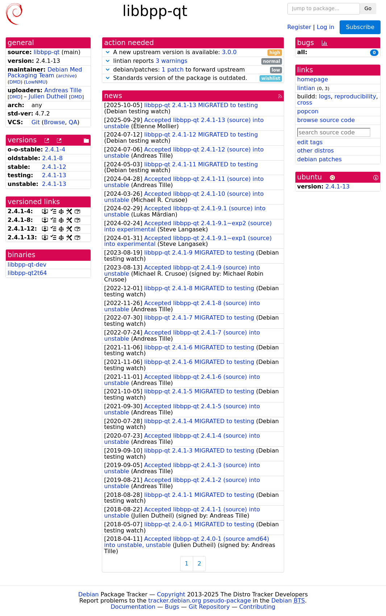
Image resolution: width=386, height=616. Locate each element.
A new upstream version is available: (193, 52)
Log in (325, 26)
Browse (54, 122)
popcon (308, 111)
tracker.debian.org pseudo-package (199, 600)
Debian (88, 594)
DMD (15, 82)
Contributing (257, 606)
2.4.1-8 (52, 158)
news (113, 96)
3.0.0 (229, 52)
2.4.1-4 (55, 149)
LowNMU (36, 82)
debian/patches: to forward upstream (193, 70)
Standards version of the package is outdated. (193, 78)
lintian (306, 88)
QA (73, 122)
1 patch (172, 69)
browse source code (326, 120)
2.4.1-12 (54, 166)
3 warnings (171, 60)
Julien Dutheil (48, 96)
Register (299, 26)
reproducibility (355, 96)
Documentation (133, 606)
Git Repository (209, 606)
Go (368, 8)
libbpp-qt (47, 52)
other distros (315, 150)
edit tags (310, 142)
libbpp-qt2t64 (27, 273)
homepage (312, 79)
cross (304, 102)
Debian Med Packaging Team (45, 72)
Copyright (171, 594)
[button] (107, 52)
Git (36, 122)
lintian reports (193, 61)
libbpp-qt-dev (27, 264)
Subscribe (360, 27)
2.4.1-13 (54, 175)
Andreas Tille (63, 90)
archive (66, 75)
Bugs (172, 606)
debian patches (319, 159)
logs (325, 96)
